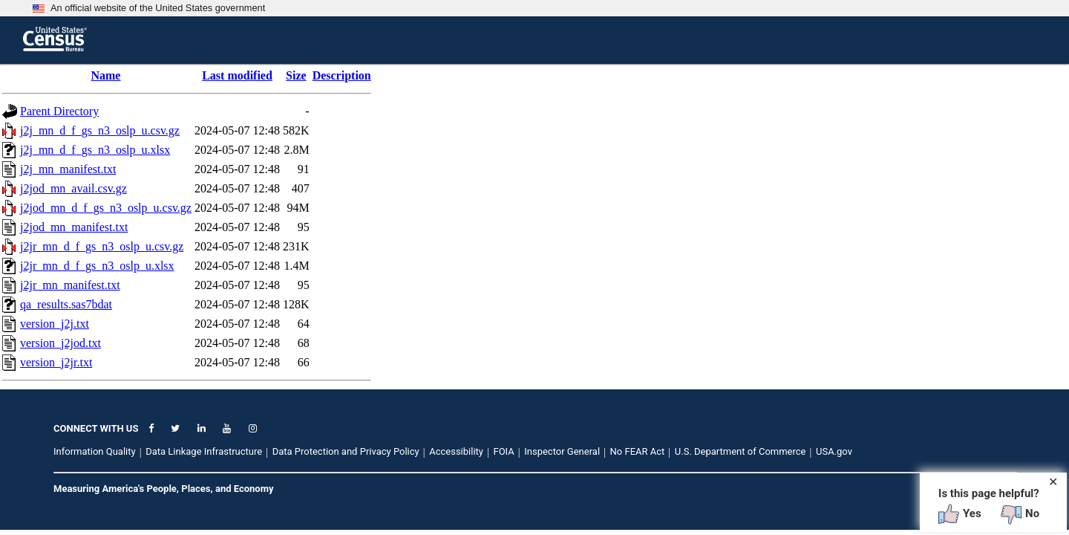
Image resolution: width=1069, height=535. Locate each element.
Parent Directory (59, 111)
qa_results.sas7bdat (66, 304)
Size (296, 75)
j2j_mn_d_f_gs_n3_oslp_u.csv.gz (100, 130)
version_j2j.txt (54, 323)
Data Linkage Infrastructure (204, 451)
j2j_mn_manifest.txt (68, 169)
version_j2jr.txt (56, 362)
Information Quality (94, 451)
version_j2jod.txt (60, 343)
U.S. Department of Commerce (740, 451)
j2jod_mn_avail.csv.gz (73, 188)
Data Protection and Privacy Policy (345, 451)
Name (105, 75)
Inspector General (562, 451)
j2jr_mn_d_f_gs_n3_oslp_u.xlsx (97, 265)
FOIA (503, 451)
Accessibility (456, 451)
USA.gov (834, 451)
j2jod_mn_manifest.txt (74, 227)
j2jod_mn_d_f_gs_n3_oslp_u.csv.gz (106, 207)
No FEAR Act (637, 451)
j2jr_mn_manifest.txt (70, 285)
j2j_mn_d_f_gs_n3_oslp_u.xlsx (95, 149)
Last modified (237, 75)
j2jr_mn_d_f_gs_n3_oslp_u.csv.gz (101, 246)
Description (342, 75)
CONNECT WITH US (95, 428)
